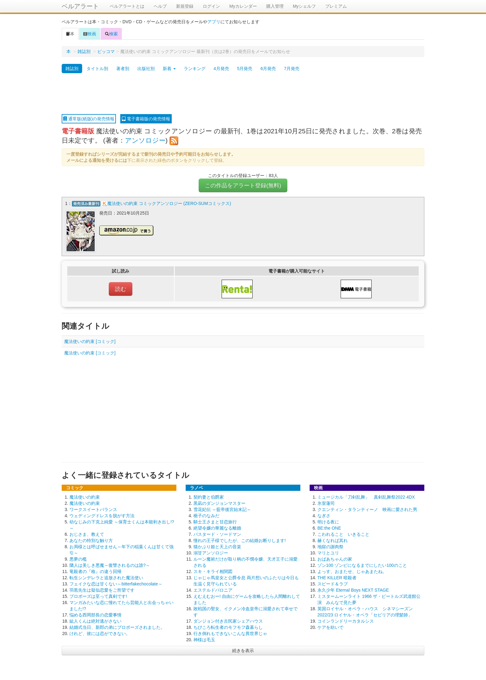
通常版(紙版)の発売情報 (88, 118)
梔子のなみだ (206, 515)
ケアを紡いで (330, 627)
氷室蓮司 (326, 503)
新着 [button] (169, 68)
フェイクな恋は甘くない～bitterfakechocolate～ (115, 583)
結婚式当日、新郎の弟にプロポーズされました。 (117, 627)
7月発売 (291, 68)
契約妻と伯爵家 (208, 497)
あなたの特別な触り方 (91, 540)
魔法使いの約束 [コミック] (90, 341)
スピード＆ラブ (332, 583)
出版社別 (146, 68)
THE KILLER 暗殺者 (336, 577)
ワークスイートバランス (93, 509)
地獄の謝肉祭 (330, 546)
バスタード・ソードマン (217, 534)
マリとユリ (328, 552)
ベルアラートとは (127, 6)
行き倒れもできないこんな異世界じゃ (230, 633)
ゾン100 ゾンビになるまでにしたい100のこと (362, 565)
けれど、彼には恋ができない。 (99, 633)
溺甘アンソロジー (210, 552)
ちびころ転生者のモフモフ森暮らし (228, 627)
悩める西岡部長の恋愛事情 (95, 614)
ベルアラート (80, 6)
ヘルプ (160, 6)
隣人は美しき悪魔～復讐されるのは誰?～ (109, 565)
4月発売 (221, 68)
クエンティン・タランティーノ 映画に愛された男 (367, 509)
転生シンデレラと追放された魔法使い (106, 577)
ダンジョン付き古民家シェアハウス (228, 621)
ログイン (211, 6)
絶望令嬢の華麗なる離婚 (217, 528)
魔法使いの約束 (84, 497)
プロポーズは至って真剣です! (98, 596)
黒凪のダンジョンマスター (219, 503)
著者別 (122, 68)
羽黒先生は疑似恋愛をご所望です (102, 590)
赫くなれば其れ (332, 540)
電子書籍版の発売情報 (146, 118)
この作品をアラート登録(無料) (243, 185)
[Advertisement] (243, 94)
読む (120, 289)
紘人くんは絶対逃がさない (95, 621)
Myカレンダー (243, 6)
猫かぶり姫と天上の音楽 (217, 546)
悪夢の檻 (78, 559)
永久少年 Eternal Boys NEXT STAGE (353, 590)
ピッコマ (106, 51)
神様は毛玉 (204, 639)
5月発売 (245, 68)
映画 (89, 33)
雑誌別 (84, 51)
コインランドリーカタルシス (345, 621)
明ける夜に (328, 521)
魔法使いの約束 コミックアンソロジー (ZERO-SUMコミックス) (169, 203)
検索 (111, 33)
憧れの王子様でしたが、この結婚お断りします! (239, 540)
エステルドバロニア (212, 590)
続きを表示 (243, 650)
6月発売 (268, 68)
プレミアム (336, 6)
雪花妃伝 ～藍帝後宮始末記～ (222, 509)
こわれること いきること (343, 534)
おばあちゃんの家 (334, 559)
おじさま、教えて (86, 534)
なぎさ (323, 515)
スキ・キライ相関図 (212, 571)
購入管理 (275, 6)
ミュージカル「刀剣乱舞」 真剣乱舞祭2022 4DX (366, 497)
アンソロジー (145, 140)
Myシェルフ (304, 6)
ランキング (194, 68)
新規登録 (184, 6)
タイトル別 (97, 68)
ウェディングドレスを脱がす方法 (102, 515)
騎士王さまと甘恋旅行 (215, 521)
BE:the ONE (329, 528)
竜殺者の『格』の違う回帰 (95, 571)
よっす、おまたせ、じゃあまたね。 (352, 571)
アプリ (213, 21)
